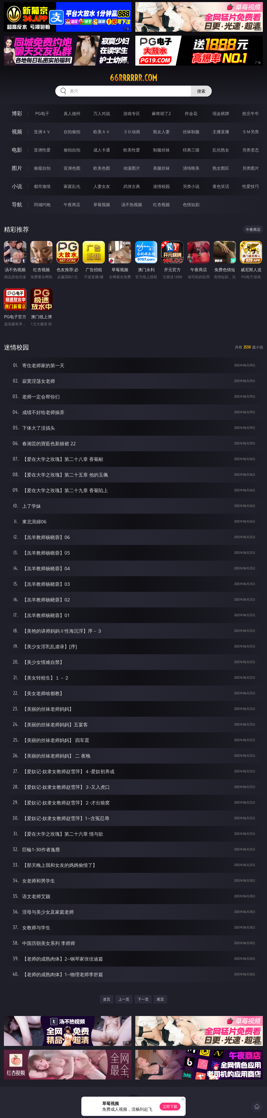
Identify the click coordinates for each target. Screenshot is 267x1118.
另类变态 (250, 150)
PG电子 (42, 113)
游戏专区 (131, 113)
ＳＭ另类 (250, 132)
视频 (17, 131)
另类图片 (250, 168)
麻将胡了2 (161, 113)
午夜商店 (72, 204)
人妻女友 (101, 186)
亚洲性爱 (42, 150)
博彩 (17, 113)
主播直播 (221, 132)
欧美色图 (101, 168)
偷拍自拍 (72, 150)
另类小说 (191, 186)
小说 (17, 186)
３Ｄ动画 (131, 132)
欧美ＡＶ (101, 132)
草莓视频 (101, 204)
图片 (17, 167)
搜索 (201, 91)
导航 (17, 204)
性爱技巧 (250, 186)
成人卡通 (101, 150)
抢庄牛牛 (250, 113)
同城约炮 (42, 204)
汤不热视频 (131, 204)
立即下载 (170, 1106)
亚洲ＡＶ (42, 132)
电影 (17, 149)
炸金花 (191, 113)
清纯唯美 (191, 168)
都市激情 (42, 186)
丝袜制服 (191, 132)
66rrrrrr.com (133, 78)
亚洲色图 (72, 168)
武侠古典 (131, 186)
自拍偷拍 (72, 132)
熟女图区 (221, 168)
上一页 (123, 999)
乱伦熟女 (221, 150)
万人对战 (101, 113)
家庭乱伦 (72, 186)
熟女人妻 (161, 132)
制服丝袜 (161, 150)
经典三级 (191, 150)
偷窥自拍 (42, 168)
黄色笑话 (221, 186)
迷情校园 (161, 186)
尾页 (160, 999)
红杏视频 (161, 204)
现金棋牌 (221, 113)
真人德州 (72, 113)
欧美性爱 (131, 150)
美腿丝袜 (161, 168)
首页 (106, 999)
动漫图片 (131, 168)
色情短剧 (191, 204)
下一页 (143, 999)
